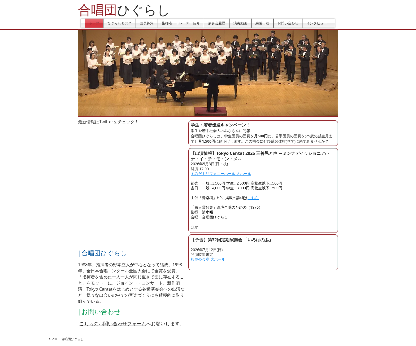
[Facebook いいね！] (151, 130)
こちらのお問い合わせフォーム (112, 323)
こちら (253, 197)
